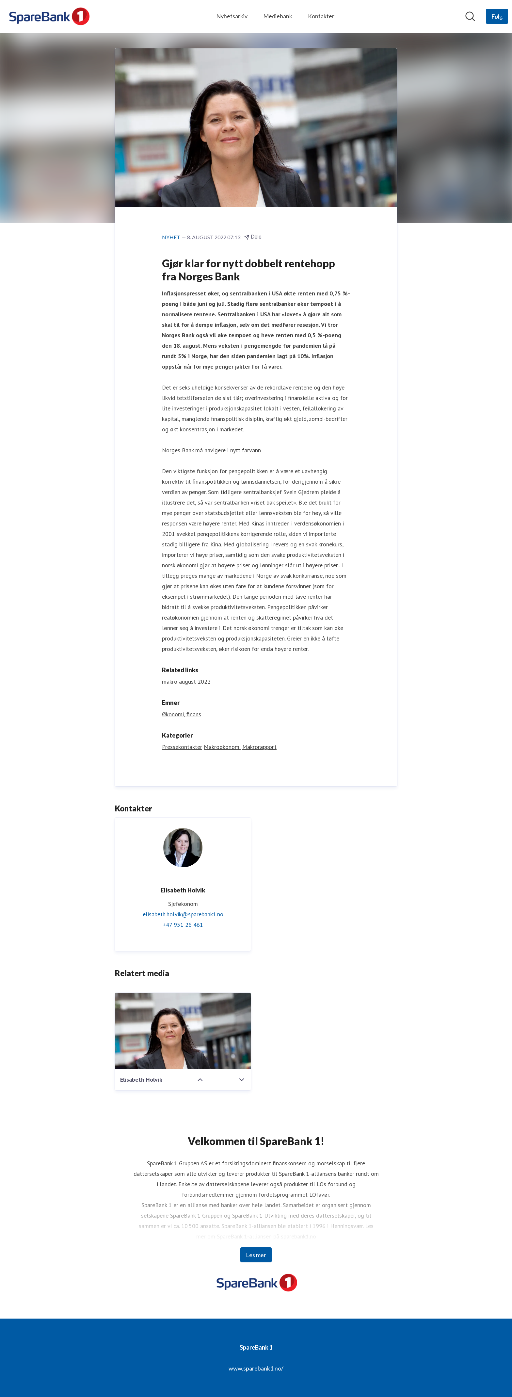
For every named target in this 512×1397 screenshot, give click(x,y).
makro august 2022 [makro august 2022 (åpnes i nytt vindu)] (186, 681)
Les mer (256, 1254)
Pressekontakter (182, 747)
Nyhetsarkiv (232, 16)
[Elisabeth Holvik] (183, 1031)
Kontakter (321, 16)
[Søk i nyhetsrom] (470, 16)
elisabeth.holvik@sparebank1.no (183, 914)
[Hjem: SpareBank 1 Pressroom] (48, 16)
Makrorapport (259, 747)
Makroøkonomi (222, 747)
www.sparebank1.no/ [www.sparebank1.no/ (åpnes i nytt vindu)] (256, 1368)
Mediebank (277, 16)
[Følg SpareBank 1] (497, 16)
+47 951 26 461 (183, 924)
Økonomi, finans (181, 714)
